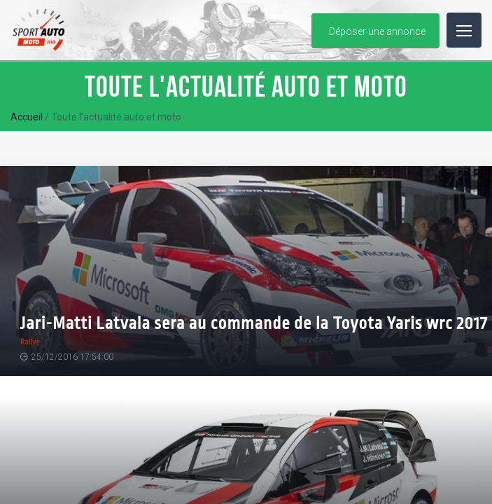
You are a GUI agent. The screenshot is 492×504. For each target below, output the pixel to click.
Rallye (30, 341)
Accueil (26, 116)
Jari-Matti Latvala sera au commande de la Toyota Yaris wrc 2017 (254, 323)
